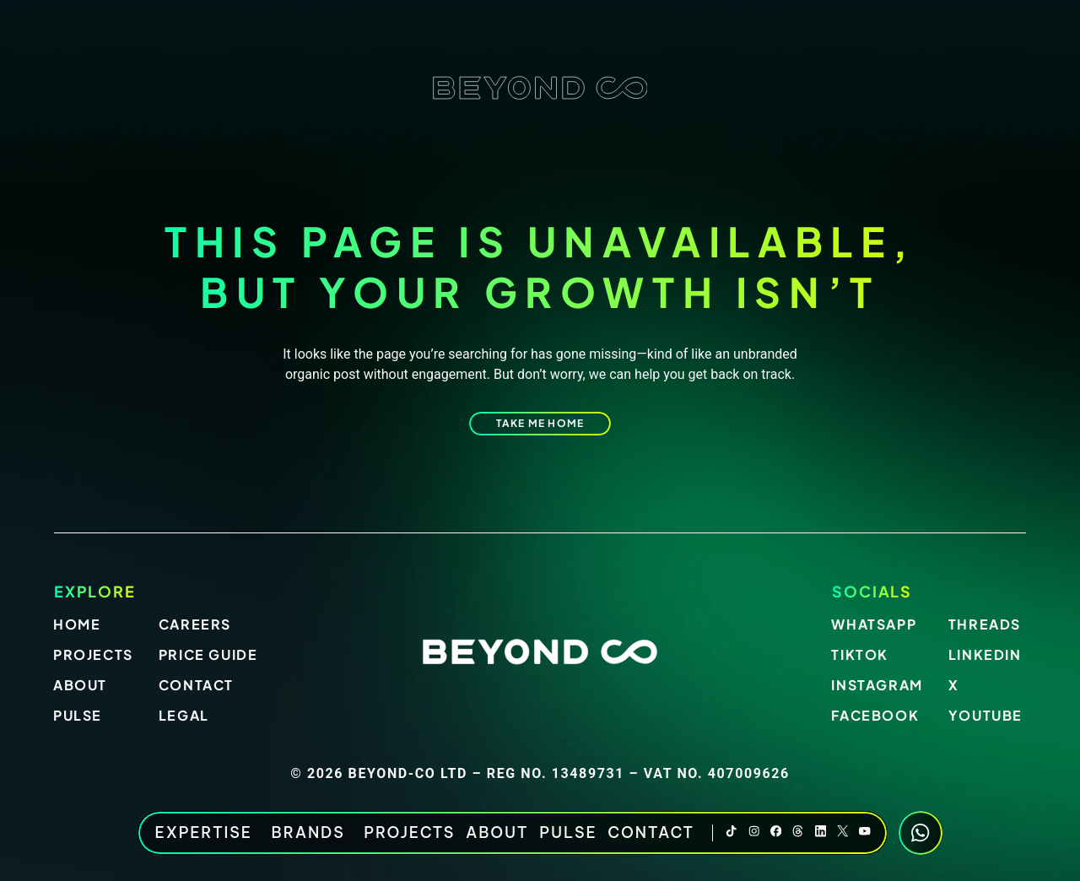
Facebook (875, 715)
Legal (184, 715)
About (497, 832)
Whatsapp (873, 624)
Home (76, 624)
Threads (984, 624)
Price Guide (208, 654)
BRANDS (313, 832)
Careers (195, 624)
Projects (409, 832)
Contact (651, 832)
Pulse (568, 832)
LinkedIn (985, 654)
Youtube (985, 715)
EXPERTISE (208, 832)
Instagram (876, 685)
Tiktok (859, 654)
